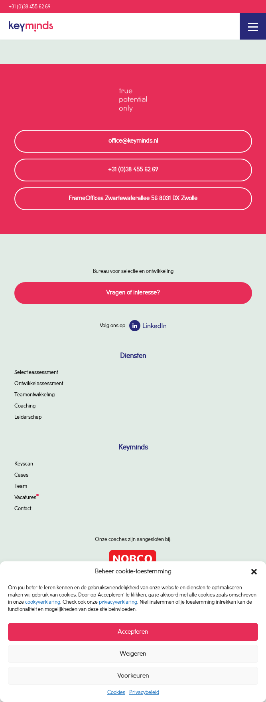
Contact (22, 508)
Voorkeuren (133, 676)
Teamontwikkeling (34, 394)
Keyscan (23, 463)
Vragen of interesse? (133, 293)
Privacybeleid (144, 692)
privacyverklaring (118, 602)
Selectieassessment (36, 372)
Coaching (24, 406)
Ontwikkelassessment (38, 383)
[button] (254, 572)
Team (20, 486)
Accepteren (133, 632)
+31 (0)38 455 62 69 (29, 6)
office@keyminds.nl (133, 141)
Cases (21, 475)
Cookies (116, 692)
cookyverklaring (42, 602)
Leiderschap (27, 417)
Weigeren (133, 654)
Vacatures (25, 497)
